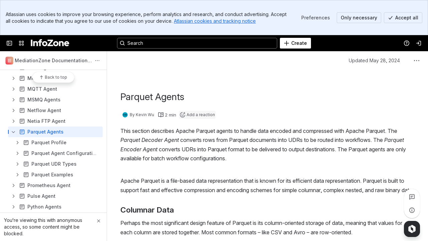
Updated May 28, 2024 (374, 60)
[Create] (295, 43)
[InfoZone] (50, 43)
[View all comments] (412, 196)
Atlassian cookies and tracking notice (215, 21)
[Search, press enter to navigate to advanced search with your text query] (197, 43)
